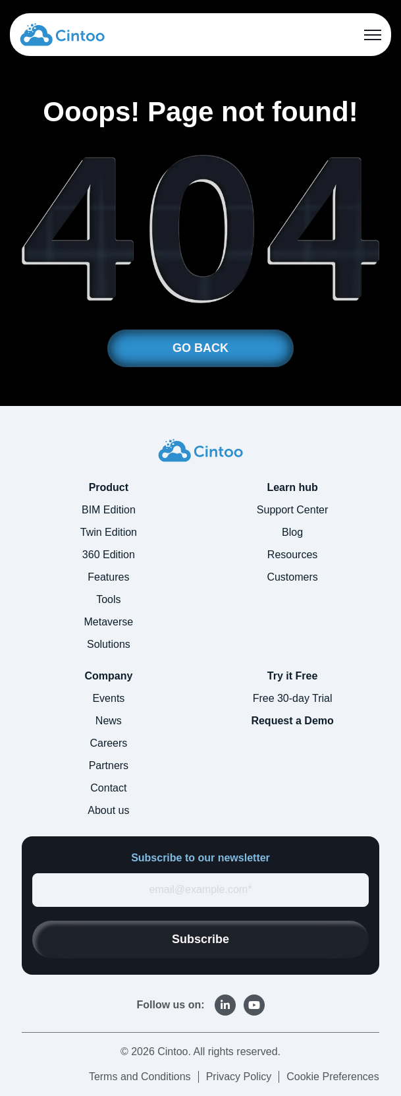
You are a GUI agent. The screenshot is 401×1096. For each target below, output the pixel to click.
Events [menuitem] (108, 698)
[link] (62, 34)
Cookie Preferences (332, 1076)
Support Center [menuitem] (293, 509)
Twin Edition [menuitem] (108, 532)
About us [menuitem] (108, 810)
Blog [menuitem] (292, 532)
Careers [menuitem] (108, 743)
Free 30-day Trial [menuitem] (293, 698)
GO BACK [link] (200, 348)
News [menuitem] (108, 720)
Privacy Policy (239, 1076)
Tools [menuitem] (108, 599)
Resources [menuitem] (292, 554)
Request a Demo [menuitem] (292, 720)
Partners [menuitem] (108, 765)
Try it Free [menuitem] (292, 675)
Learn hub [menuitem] (292, 487)
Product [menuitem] (108, 487)
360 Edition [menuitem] (108, 554)
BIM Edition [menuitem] (109, 509)
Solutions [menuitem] (108, 644)
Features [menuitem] (108, 577)
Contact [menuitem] (108, 787)
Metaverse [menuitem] (109, 621)
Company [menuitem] (108, 675)
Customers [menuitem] (292, 577)
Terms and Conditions (140, 1076)
